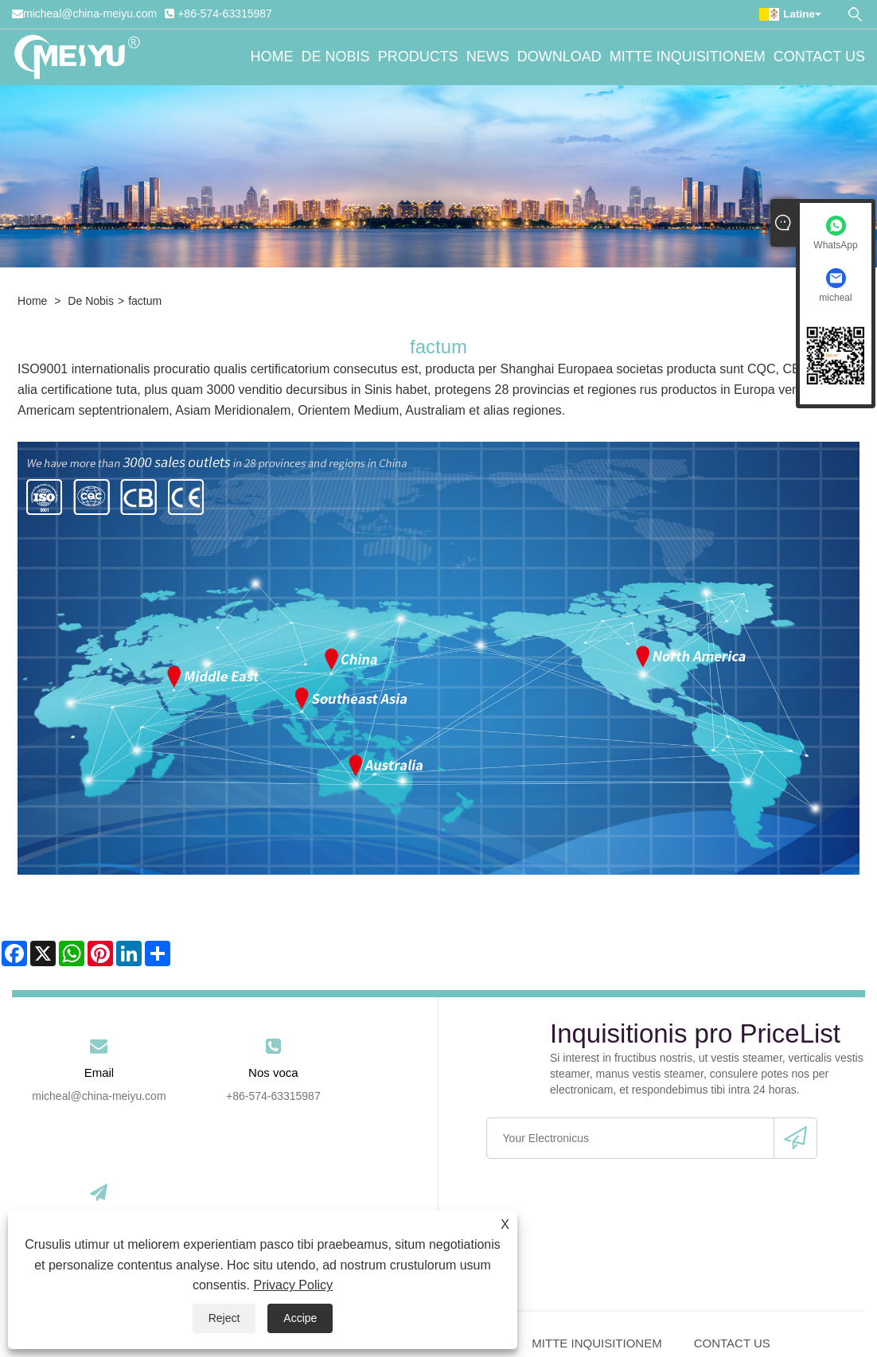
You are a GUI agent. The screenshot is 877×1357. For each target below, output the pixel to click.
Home (272, 57)
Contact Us (819, 57)
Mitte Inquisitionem (688, 57)
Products (418, 57)
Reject (224, 1318)
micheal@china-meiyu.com (90, 13)
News (487, 57)
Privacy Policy (293, 1285)
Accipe (300, 1318)
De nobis (336, 57)
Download (559, 57)
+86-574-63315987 (224, 13)
